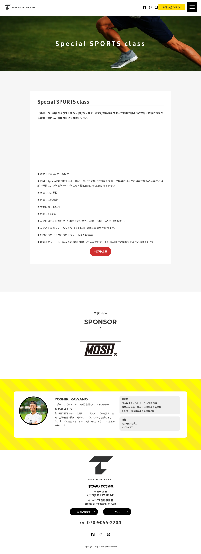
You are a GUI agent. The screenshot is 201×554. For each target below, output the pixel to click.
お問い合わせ (171, 7)
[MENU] (192, 7)
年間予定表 (100, 251)
